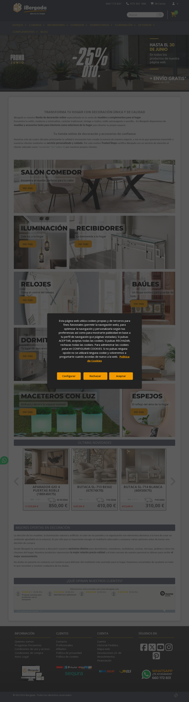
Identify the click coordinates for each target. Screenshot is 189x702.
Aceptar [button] (121, 376)
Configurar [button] (69, 376)
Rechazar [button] (95, 376)
